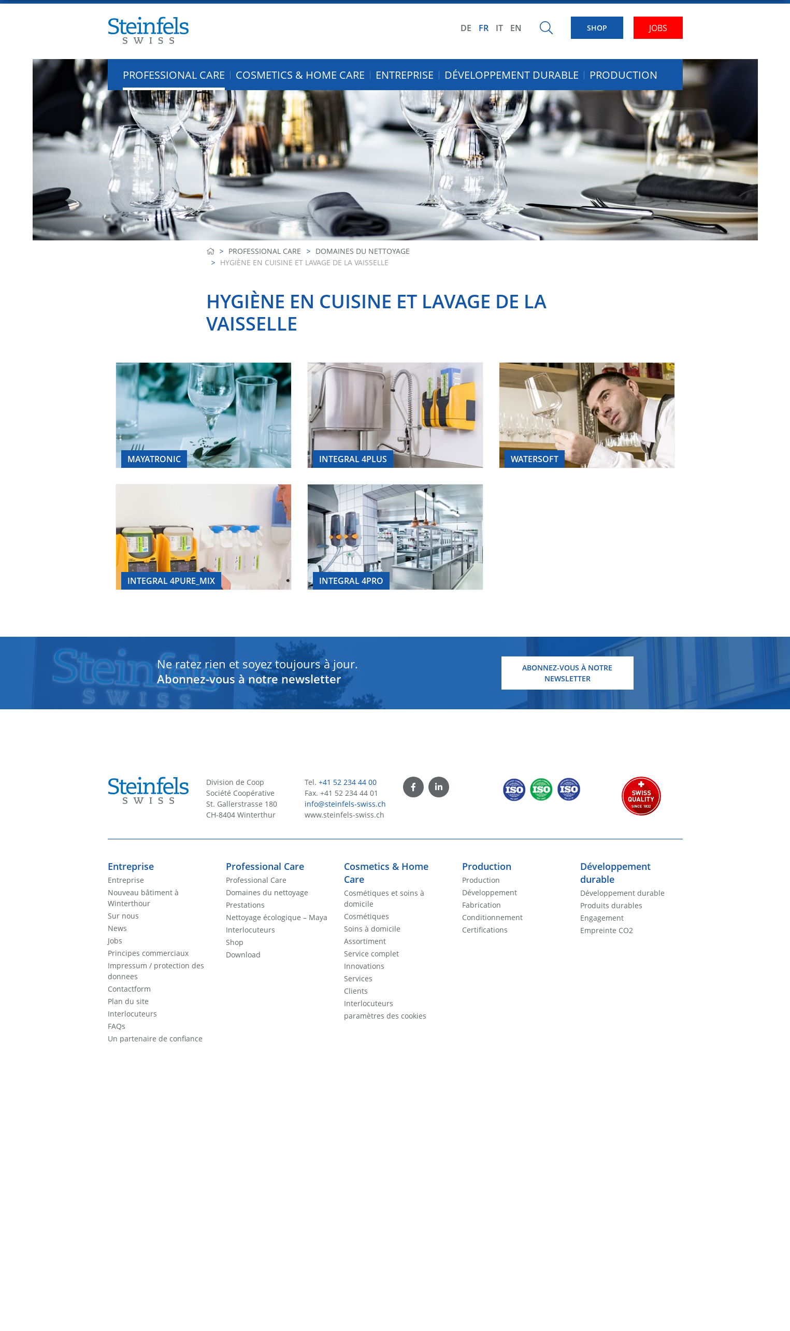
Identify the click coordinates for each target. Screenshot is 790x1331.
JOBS (658, 28)
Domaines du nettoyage (362, 251)
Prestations (245, 905)
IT (499, 28)
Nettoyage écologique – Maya (276, 917)
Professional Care (264, 251)
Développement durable (622, 893)
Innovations (364, 966)
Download (243, 955)
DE (466, 28)
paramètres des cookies (385, 1016)
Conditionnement (492, 917)
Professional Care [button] (174, 75)
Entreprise (131, 866)
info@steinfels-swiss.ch (345, 804)
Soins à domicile (372, 929)
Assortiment (365, 941)
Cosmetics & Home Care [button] (300, 75)
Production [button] (623, 75)
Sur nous (123, 916)
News (117, 928)
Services (358, 978)
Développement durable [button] (511, 75)
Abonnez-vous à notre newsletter (567, 673)
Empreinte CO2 (606, 930)
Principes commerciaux (148, 953)
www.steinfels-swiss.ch (344, 815)
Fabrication (481, 905)
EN (516, 28)
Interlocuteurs (132, 1014)
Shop (234, 942)
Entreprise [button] (405, 75)
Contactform (129, 989)
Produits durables (611, 905)
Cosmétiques (366, 916)
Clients (356, 991)
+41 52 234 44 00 (348, 782)
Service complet (371, 953)
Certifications (485, 930)
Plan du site (128, 1001)
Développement (489, 892)
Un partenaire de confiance (155, 1038)
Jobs (115, 941)
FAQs (116, 1026)
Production (486, 866)
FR (484, 28)
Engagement (602, 918)
